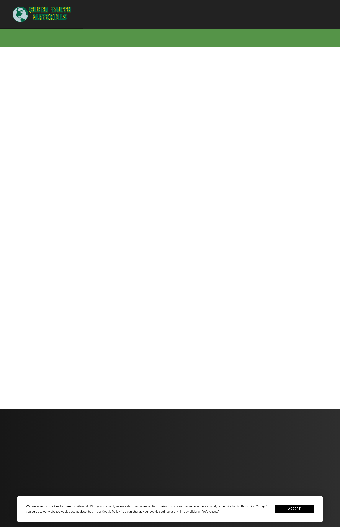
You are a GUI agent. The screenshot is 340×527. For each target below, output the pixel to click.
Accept (294, 509)
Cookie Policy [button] (111, 511)
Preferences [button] (209, 511)
